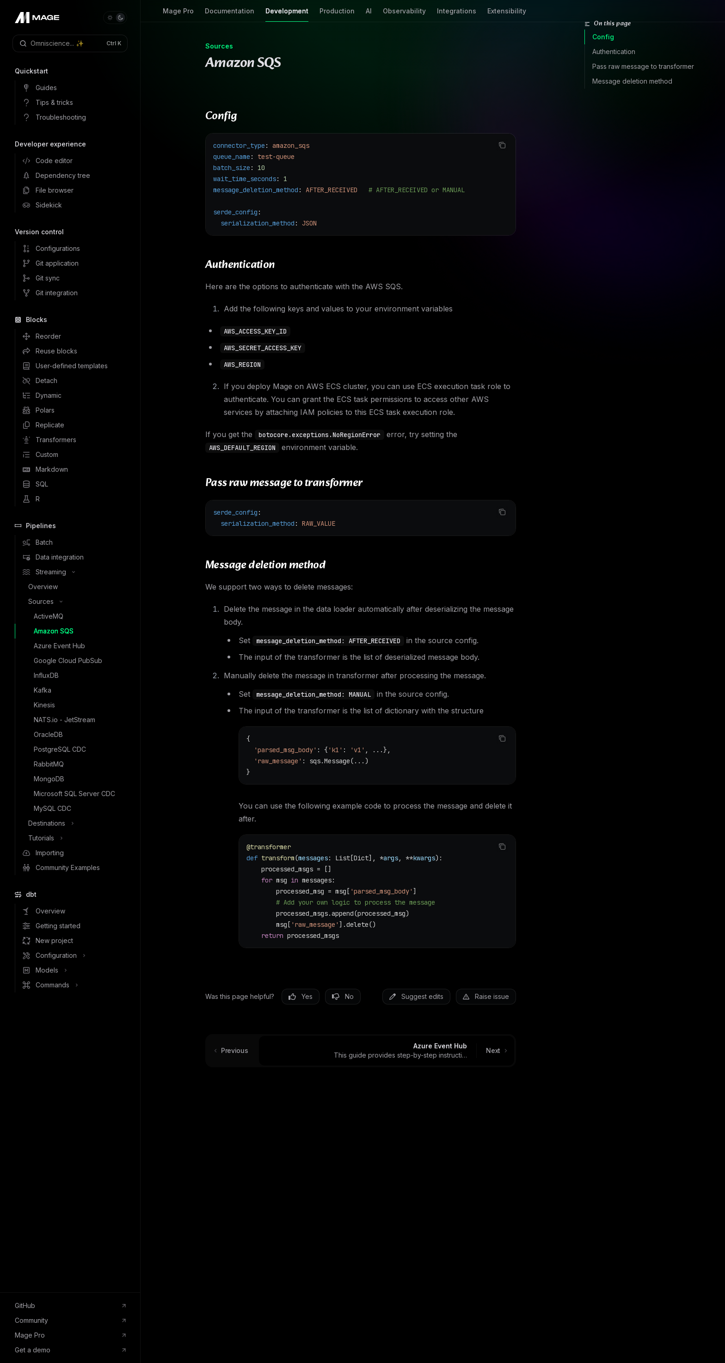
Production (337, 14)
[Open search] (70, 43)
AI (369, 14)
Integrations (456, 14)
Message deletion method (632, 81)
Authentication (613, 51)
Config (603, 37)
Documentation (229, 14)
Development (286, 14)
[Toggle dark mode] (115, 17)
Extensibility (506, 14)
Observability (404, 14)
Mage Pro (178, 14)
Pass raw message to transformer (643, 66)
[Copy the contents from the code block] (502, 145)
